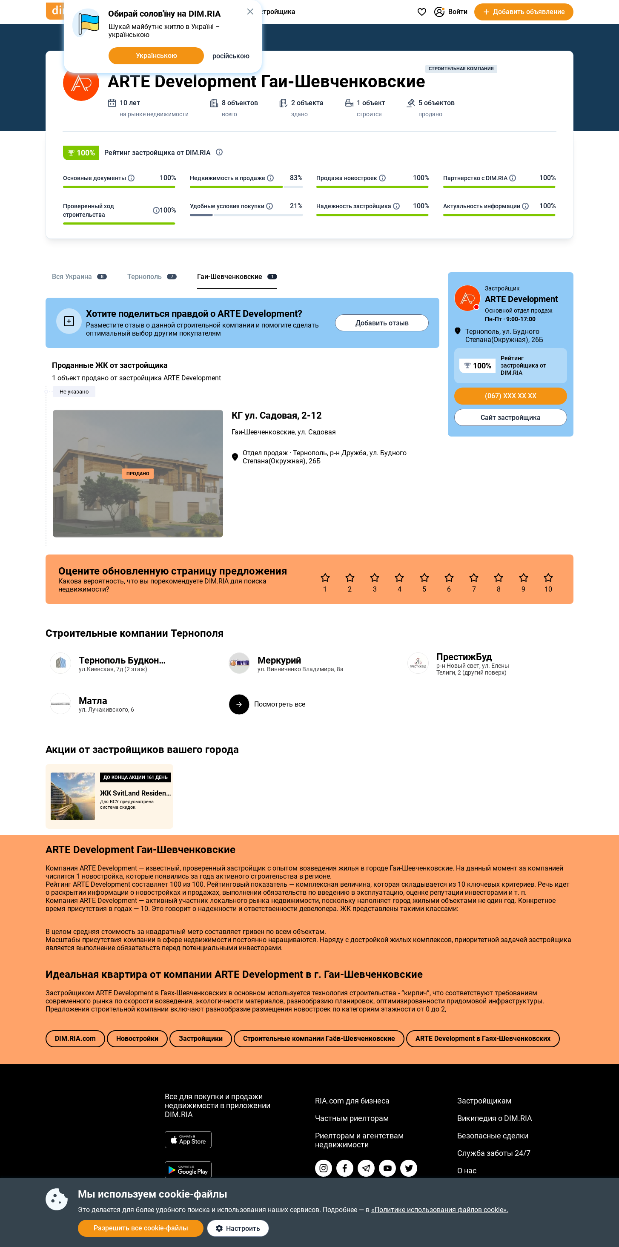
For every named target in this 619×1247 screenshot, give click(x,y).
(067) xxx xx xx (510, 396)
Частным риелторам (352, 1118)
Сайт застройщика (511, 418)
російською (230, 56)
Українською (156, 56)
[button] (309, 153)
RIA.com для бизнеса (352, 1100)
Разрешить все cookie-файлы (141, 1228)
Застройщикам (484, 1100)
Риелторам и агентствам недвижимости (359, 1140)
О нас (466, 1170)
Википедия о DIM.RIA (494, 1118)
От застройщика (269, 12)
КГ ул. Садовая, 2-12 (277, 415)
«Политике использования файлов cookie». (439, 1210)
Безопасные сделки (492, 1135)
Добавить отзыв (382, 323)
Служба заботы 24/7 (493, 1153)
